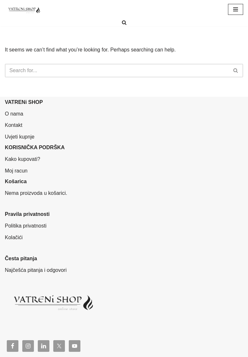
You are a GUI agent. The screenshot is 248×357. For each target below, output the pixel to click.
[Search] (124, 22)
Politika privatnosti (25, 226)
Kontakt (13, 125)
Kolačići (14, 237)
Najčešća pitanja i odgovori (36, 270)
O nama (14, 114)
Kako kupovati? (22, 159)
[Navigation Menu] (235, 9)
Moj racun (16, 170)
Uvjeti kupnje (20, 136)
